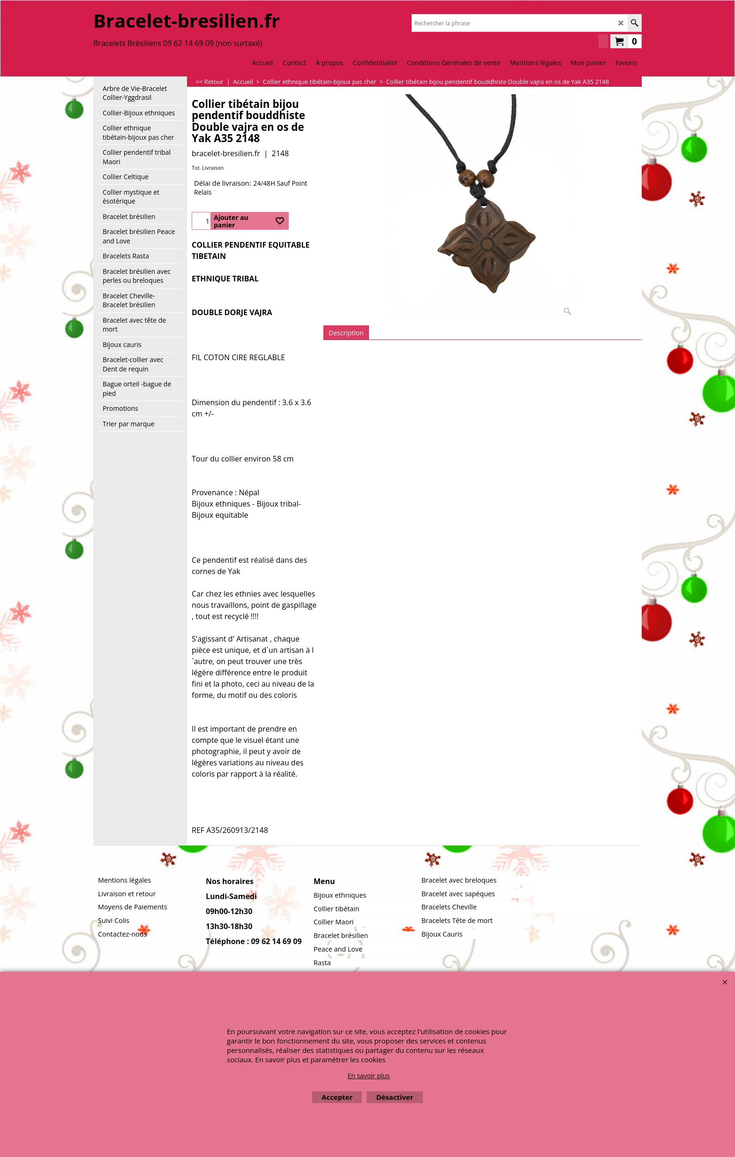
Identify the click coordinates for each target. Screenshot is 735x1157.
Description (346, 332)
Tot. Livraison (208, 167)
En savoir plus (368, 1075)
